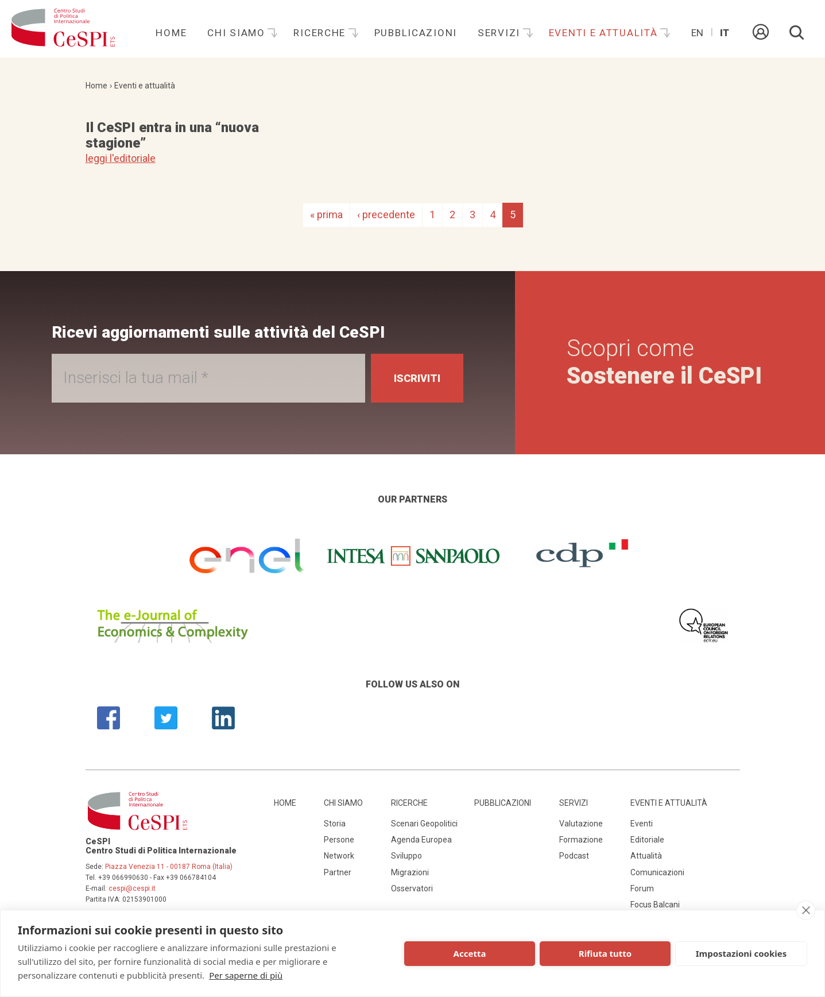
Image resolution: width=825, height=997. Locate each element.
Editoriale (647, 839)
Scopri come (664, 362)
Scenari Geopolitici (424, 823)
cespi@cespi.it (132, 888)
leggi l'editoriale (121, 158)
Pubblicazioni (415, 32)
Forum (642, 888)
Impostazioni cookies (741, 953)
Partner (337, 872)
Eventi (641, 823)
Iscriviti (417, 378)
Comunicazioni (657, 872)
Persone (339, 839)
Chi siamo (237, 32)
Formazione (581, 839)
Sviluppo (406, 855)
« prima (326, 214)
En (697, 32)
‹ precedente (386, 214)
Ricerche (320, 32)
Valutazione (581, 823)
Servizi (501, 32)
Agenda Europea (421, 839)
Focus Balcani (655, 904)
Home (171, 32)
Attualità (646, 855)
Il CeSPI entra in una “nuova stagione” (172, 134)
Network (339, 855)
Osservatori (412, 888)
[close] (805, 910)
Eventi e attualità (605, 32)
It (724, 32)
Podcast (574, 855)
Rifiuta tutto (605, 953)
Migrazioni (410, 872)
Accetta (470, 953)
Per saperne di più (245, 975)
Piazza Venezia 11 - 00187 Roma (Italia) (169, 867)
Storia (335, 823)
